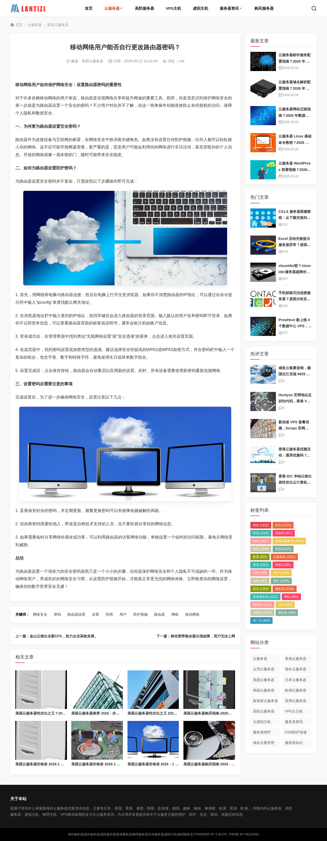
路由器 (159, 614)
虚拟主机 (200, 8)
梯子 (281, 581)
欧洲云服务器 (295, 690)
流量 (260, 573)
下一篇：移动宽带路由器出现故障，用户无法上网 (195, 636)
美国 (283, 549)
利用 (109, 614)
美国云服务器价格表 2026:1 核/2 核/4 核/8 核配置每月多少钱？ (65, 764)
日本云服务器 (295, 680)
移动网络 (192, 614)
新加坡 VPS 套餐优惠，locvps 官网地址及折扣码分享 (293, 428)
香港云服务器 (289, 541)
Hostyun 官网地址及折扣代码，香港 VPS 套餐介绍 (295, 401)
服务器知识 (294, 743)
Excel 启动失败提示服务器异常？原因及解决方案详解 (294, 245)
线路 (261, 541)
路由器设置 (76, 614)
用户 (123, 614)
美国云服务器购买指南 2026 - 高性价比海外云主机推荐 (227, 764)
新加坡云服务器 (265, 701)
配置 (260, 557)
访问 (285, 604)
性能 (283, 565)
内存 (261, 525)
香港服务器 (265, 597)
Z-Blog (221, 834)
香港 (261, 565)
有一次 (261, 620)
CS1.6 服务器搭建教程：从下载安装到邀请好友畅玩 (294, 217)
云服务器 (112, 8)
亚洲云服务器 (295, 701)
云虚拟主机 (262, 722)
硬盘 (261, 549)
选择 (260, 581)
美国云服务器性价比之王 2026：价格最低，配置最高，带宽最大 (178, 713)
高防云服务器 (263, 711)
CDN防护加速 (296, 732)
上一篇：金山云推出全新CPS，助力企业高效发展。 (56, 636)
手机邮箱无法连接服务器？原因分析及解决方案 (294, 299)
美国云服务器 (57, 25)
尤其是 (262, 612)
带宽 (261, 533)
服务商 (262, 604)
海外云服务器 (295, 669)
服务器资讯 (229, 8)
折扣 (283, 525)
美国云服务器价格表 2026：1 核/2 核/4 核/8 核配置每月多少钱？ (178, 764)
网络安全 (40, 614)
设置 (95, 614)
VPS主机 (173, 8)
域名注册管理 (263, 743)
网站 (291, 597)
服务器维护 (262, 732)
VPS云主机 (294, 711)
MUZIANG (252, 834)
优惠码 (283, 533)
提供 (261, 589)
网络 (175, 614)
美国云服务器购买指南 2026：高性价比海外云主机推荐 (227, 713)
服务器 (284, 589)
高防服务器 (144, 8)
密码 (57, 614)
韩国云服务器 (263, 690)
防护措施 (140, 614)
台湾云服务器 (263, 669)
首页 (88, 8)
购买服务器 (264, 8)
